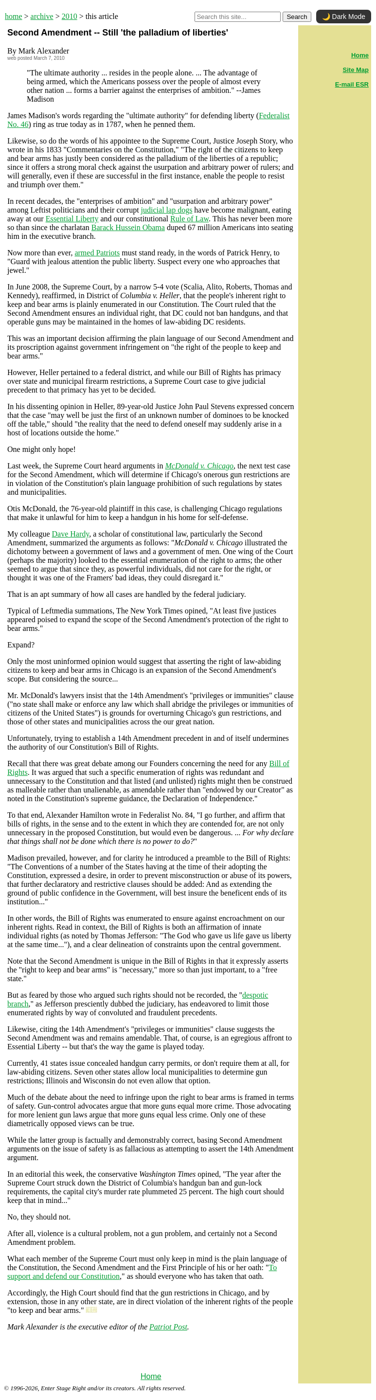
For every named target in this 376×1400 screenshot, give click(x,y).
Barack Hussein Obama (128, 227)
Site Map (356, 69)
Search (296, 16)
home (13, 16)
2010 (69, 16)
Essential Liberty (72, 219)
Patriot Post (168, 1327)
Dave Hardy (71, 534)
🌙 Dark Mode (343, 16)
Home (151, 1376)
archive (42, 16)
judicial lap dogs (167, 210)
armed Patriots (97, 253)
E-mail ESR (352, 84)
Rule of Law (189, 219)
